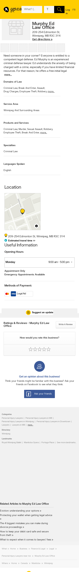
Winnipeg (6, 434)
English (7, 170)
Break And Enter (27, 88)
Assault (41, 88)
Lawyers (5, 425)
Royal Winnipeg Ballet (11, 443)
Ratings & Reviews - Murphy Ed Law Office (26, 325)
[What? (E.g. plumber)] (31, 9)
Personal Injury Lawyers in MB (39, 418)
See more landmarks (66, 443)
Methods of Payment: (18, 285)
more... (8, 74)
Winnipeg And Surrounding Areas (21, 110)
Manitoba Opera (31, 443)
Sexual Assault (35, 129)
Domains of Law (13, 82)
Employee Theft (28, 91)
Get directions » (42, 39)
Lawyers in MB (18, 425)
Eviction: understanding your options (19, 511)
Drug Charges (11, 91)
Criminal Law (11, 88)
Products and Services (16, 123)
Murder (22, 129)
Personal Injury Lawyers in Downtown (53, 422)
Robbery (42, 91)
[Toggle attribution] (36, 226)
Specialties (10, 145)
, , (46, 36)
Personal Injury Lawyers (12, 418)
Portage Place (47, 443)
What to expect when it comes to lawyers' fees (25, 539)
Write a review (66, 324)
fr (74, 12)
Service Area (11, 104)
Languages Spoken (14, 164)
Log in (68, 12)
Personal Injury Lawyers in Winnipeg (18, 422)
